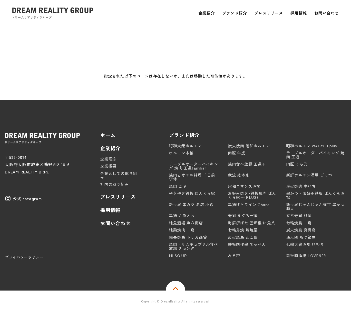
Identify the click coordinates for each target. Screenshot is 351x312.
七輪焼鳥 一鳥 (299, 223)
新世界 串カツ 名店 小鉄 (191, 204)
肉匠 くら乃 (297, 164)
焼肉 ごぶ (177, 186)
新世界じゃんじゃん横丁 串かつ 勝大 (315, 206)
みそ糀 (234, 255)
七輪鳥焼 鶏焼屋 (243, 230)
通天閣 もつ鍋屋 (301, 237)
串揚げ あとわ (182, 215)
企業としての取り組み (118, 175)
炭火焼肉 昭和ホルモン (249, 146)
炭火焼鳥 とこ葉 (243, 237)
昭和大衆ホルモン (185, 146)
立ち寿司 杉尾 (299, 215)
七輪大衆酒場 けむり (305, 244)
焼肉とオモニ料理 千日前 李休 (192, 177)
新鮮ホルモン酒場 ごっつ (309, 175)
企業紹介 (110, 148)
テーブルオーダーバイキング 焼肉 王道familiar (193, 166)
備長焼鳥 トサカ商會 (188, 237)
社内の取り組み (114, 184)
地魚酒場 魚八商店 (186, 223)
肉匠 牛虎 (236, 153)
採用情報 (110, 210)
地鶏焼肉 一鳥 (182, 230)
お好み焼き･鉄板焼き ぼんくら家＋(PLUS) (252, 195)
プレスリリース (118, 196)
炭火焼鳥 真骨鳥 (301, 230)
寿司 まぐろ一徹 (243, 215)
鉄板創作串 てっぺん (247, 244)
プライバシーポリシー (24, 257)
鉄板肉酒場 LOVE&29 (306, 255)
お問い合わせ (115, 223)
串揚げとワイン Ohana (249, 204)
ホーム (107, 135)
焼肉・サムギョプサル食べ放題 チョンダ (193, 246)
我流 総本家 (239, 175)
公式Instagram (27, 198)
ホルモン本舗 (181, 153)
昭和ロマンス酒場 (244, 186)
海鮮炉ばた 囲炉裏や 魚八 (251, 223)
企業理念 (108, 159)
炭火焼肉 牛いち (301, 186)
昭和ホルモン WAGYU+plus (311, 146)
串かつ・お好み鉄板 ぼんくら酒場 (315, 195)
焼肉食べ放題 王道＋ (247, 164)
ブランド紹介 (184, 135)
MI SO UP (178, 255)
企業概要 (108, 166)
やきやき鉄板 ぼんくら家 (192, 193)
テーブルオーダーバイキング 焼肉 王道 (315, 155)
